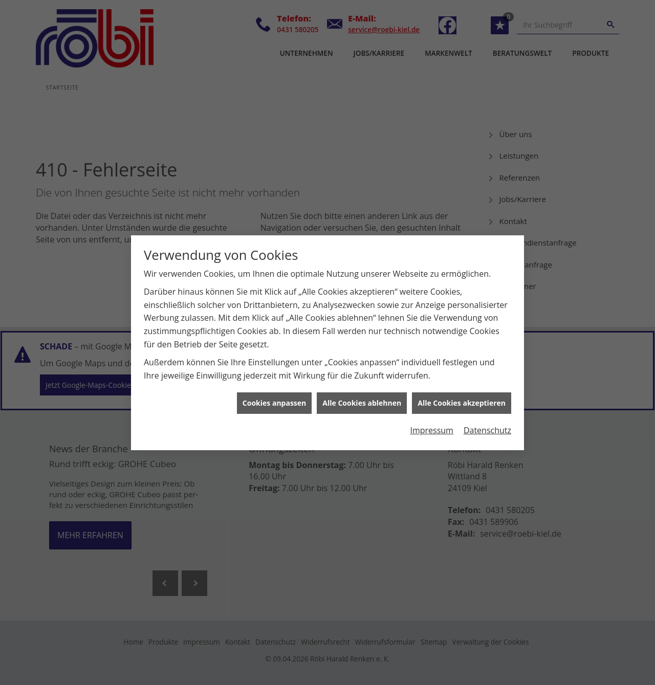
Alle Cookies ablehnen (361, 397)
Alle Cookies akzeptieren (462, 397)
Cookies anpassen (274, 397)
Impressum (431, 424)
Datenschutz (487, 424)
